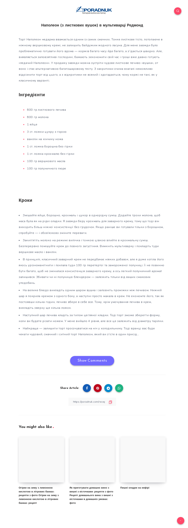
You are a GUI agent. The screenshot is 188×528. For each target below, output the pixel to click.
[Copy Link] (92, 402)
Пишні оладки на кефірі (134, 488)
